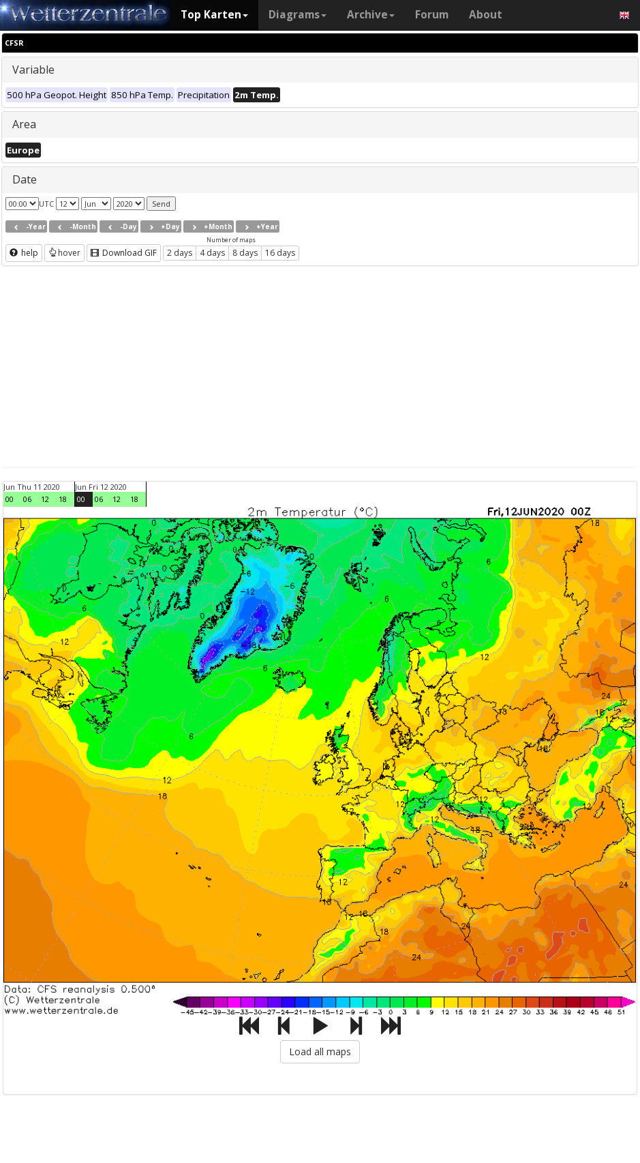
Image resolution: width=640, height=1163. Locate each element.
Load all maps (320, 1051)
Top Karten (214, 15)
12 (45, 499)
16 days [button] (280, 253)
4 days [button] (212, 253)
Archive (371, 15)
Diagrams (297, 15)
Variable (33, 69)
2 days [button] (179, 253)
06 (27, 499)
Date (24, 179)
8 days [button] (245, 253)
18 (63, 499)
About (485, 15)
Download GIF (124, 252)
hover (64, 252)
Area (24, 124)
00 (9, 499)
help (24, 252)
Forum (431, 15)
